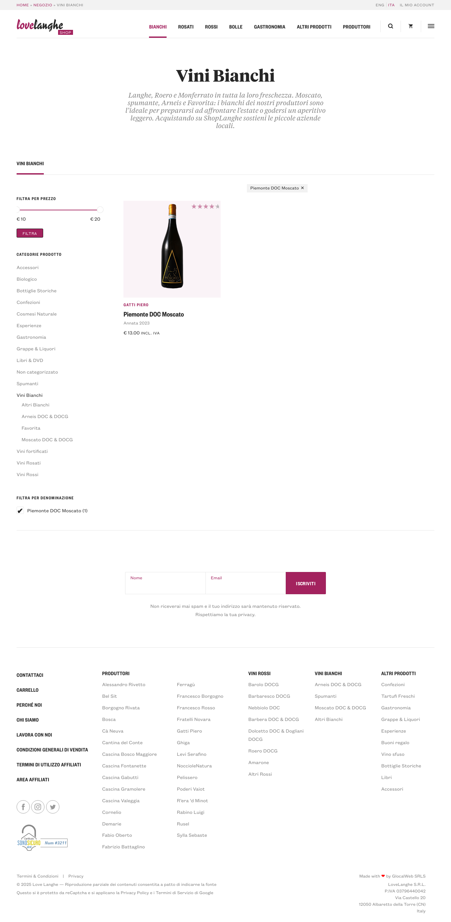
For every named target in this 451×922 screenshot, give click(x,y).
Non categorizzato (37, 372)
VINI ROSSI (259, 673)
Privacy (76, 876)
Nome (136, 578)
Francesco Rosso (196, 707)
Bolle (236, 26)
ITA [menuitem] (391, 4)
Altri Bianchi (35, 404)
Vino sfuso (393, 754)
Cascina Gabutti (120, 777)
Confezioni (28, 302)
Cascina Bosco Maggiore (129, 754)
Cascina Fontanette (124, 765)
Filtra (30, 233)
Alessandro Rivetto (123, 684)
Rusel (183, 823)
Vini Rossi (27, 474)
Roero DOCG (262, 750)
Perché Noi (29, 704)
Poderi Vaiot (191, 789)
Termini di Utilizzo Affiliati (49, 764)
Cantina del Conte (122, 742)
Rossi (211, 26)
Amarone (258, 762)
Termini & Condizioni (37, 876)
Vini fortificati (32, 451)
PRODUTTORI (116, 673)
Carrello (28, 689)
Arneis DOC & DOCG (45, 416)
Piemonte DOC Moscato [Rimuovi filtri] (274, 188)
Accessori (27, 267)
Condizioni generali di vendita (52, 749)
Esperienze (29, 325)
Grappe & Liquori (36, 348)
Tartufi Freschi (398, 696)
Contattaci (30, 675)
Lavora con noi (34, 734)
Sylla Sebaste (192, 835)
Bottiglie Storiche (36, 290)
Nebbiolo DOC (264, 707)
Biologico (27, 279)
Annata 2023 (136, 323)
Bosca (109, 719)
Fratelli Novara (193, 719)
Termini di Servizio (174, 892)
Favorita (31, 428)
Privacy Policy (135, 892)
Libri (386, 777)
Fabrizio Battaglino (123, 846)
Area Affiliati (33, 779)
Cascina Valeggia (121, 800)
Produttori (357, 26)
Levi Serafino (191, 754)
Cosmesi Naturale (37, 314)
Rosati (186, 26)
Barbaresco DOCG (269, 696)
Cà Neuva (112, 731)
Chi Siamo (28, 719)
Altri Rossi (260, 774)
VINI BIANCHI (328, 673)
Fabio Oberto (117, 835)
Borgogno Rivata (121, 707)
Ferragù (186, 684)
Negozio (43, 4)
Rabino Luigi (190, 812)
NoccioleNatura (194, 765)
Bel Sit (109, 696)
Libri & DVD (30, 360)
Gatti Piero (136, 304)
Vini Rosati (29, 463)
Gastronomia (269, 26)
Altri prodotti (314, 26)
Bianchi (158, 26)
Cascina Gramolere (123, 789)
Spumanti (27, 383)
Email (216, 578)
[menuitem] (381, 4)
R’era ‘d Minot (192, 800)
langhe (40, 27)
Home (23, 4)
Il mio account (417, 4)
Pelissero (187, 777)
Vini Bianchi (29, 395)
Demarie (111, 823)
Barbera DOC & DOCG (273, 719)
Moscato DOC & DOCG (47, 439)
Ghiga (183, 742)
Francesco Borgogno (200, 696)
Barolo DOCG (263, 684)
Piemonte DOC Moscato (54, 510)
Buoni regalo (395, 742)
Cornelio (111, 812)
